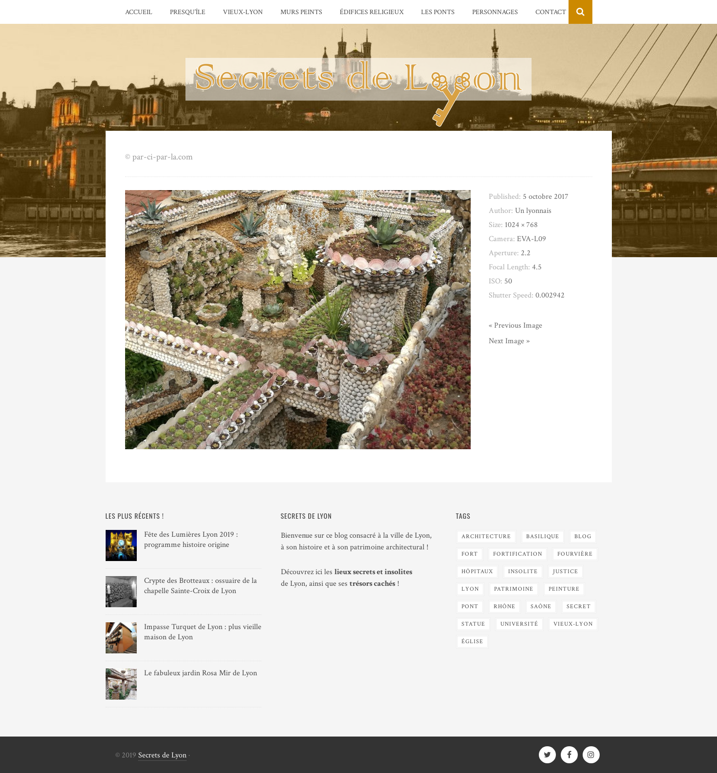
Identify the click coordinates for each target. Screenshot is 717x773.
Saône (541, 606)
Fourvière (575, 554)
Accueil (138, 12)
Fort (469, 554)
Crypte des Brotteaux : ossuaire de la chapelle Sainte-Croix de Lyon (200, 586)
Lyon (470, 589)
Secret (579, 606)
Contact (550, 12)
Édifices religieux (372, 12)
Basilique (542, 536)
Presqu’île (187, 12)
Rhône (504, 606)
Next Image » (509, 341)
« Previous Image (515, 325)
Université (519, 624)
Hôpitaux (477, 571)
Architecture (486, 536)
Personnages (495, 12)
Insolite (523, 571)
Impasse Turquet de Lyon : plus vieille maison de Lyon (202, 632)
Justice (565, 571)
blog (582, 536)
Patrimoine (513, 589)
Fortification (517, 554)
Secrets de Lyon (162, 755)
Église (472, 641)
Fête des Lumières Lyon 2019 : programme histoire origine (191, 539)
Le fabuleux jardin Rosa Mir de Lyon (200, 673)
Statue (473, 624)
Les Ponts (438, 12)
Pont (469, 606)
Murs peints (301, 12)
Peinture (564, 589)
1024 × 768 (521, 225)
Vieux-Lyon (243, 12)
